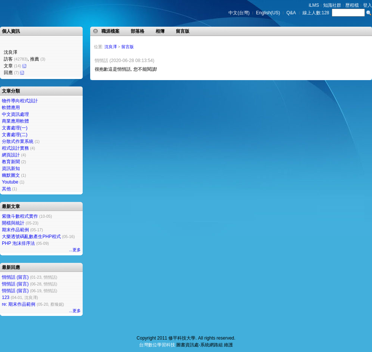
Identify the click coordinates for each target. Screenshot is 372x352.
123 (5, 297)
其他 (6, 188)
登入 (367, 5)
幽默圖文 (11, 175)
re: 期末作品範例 (18, 304)
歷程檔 (352, 5)
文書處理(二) (14, 134)
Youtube (10, 182)
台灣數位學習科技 (157, 344)
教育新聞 (11, 161)
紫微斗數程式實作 (20, 216)
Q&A (291, 12)
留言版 (182, 31)
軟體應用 (11, 107)
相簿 (160, 31)
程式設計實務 (15, 148)
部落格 (137, 31)
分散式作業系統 (17, 141)
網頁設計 (11, 155)
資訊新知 (11, 168)
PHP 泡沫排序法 (18, 243)
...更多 (75, 249)
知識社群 (332, 5)
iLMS (314, 5)
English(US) (268, 12)
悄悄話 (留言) (15, 277)
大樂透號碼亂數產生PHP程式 (31, 236)
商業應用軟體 (15, 121)
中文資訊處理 (15, 114)
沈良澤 (110, 46)
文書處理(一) (14, 127)
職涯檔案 (110, 31)
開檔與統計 (13, 223)
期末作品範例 (15, 229)
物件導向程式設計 (20, 100)
